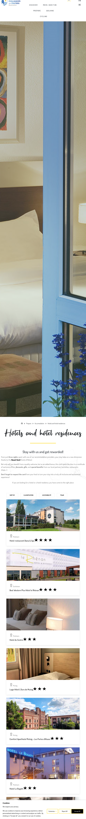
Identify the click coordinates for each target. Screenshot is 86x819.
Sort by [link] (12, 495)
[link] (37, 7)
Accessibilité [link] (46, 495)
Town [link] (62, 495)
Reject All (64, 811)
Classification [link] (28, 495)
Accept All (77, 811)
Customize (52, 811)
